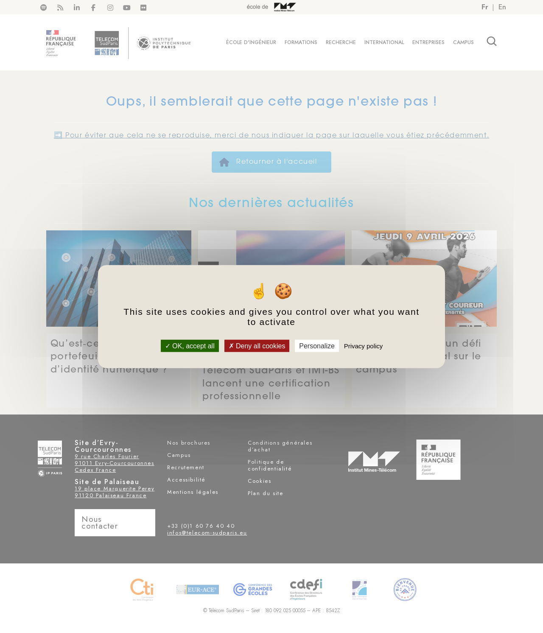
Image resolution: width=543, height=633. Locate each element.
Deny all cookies (257, 345)
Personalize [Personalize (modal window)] (317, 345)
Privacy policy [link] (363, 345)
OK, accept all (190, 345)
